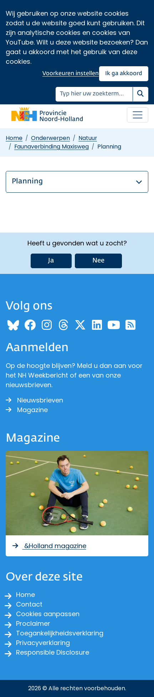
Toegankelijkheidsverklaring (59, 633)
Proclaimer (33, 623)
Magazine (27, 409)
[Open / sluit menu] (137, 115)
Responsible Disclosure (52, 652)
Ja (51, 261)
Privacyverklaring (43, 642)
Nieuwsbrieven (34, 400)
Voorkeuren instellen (70, 73)
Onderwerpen (50, 138)
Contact (29, 604)
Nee (98, 261)
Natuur (87, 138)
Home (14, 138)
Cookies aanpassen (47, 613)
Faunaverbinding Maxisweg (51, 146)
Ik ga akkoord (123, 73)
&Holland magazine (48, 545)
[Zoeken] (94, 94)
